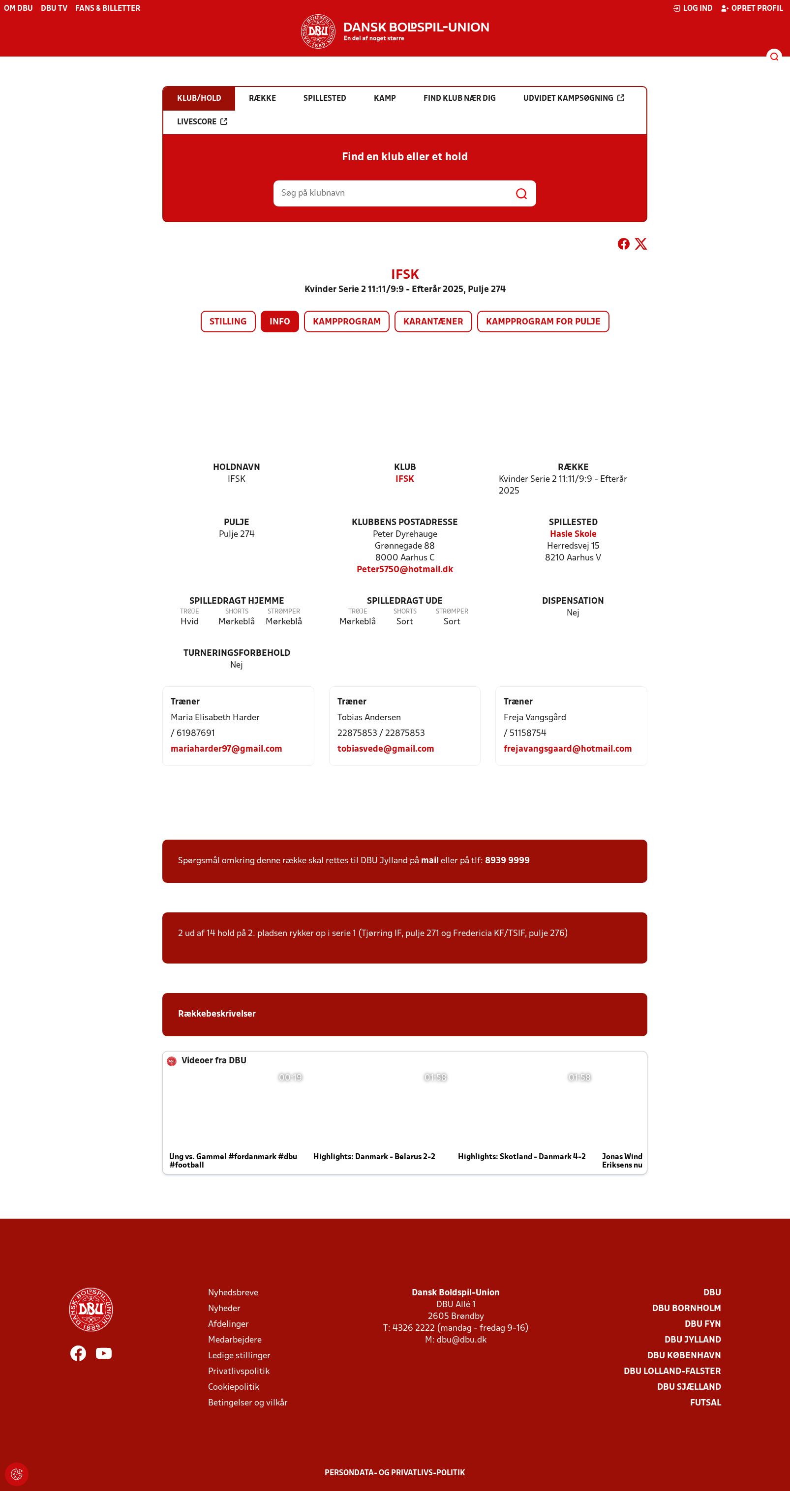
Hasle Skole (573, 534)
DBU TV (54, 8)
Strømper (284, 612)
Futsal (705, 1403)
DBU (712, 1293)
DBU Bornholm (686, 1309)
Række (573, 468)
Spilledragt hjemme (236, 601)
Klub (405, 468)
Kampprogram (347, 322)
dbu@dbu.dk (461, 1340)
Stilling (228, 322)
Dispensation (573, 601)
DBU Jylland (693, 1340)
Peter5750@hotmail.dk (405, 570)
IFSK (404, 479)
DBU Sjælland (689, 1387)
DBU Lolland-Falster (672, 1372)
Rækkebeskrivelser (217, 1014)
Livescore (202, 122)
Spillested (573, 523)
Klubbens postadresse (405, 523)
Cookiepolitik (233, 1387)
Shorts (236, 612)
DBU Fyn (703, 1324)
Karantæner (433, 322)
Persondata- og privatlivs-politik (395, 1473)
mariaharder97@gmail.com (226, 749)
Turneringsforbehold (236, 653)
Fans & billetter (107, 8)
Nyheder (224, 1309)
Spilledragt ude (405, 601)
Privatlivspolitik (239, 1372)
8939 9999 (507, 861)
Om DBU (18, 8)
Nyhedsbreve (233, 1293)
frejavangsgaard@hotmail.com (568, 749)
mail (430, 861)
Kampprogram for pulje (543, 322)
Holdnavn (236, 468)
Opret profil (752, 8)
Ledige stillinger (239, 1356)
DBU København (684, 1356)
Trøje (189, 612)
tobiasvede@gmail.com (385, 749)
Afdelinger (228, 1324)
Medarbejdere (235, 1340)
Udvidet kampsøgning (573, 98)
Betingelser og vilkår (248, 1403)
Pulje (236, 523)
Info (280, 322)
